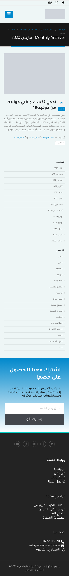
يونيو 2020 (58, 223)
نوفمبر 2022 (57, 180)
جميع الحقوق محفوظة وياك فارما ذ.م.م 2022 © (34, 566)
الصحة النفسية (56, 329)
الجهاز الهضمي (56, 287)
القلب (60, 257)
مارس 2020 (57, 241)
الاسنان (59, 293)
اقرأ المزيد (60, 143)
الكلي (60, 263)
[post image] (34, 73)
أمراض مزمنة (57, 323)
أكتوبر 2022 (57, 187)
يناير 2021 (58, 199)
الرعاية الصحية (56, 311)
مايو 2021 (58, 193)
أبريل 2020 (58, 235)
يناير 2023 (58, 168)
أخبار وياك (58, 281)
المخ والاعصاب (56, 341)
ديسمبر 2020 (56, 205)
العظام (59, 269)
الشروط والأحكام (35, 570)
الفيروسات (34, 138)
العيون (60, 335)
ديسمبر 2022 (56, 174)
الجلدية (59, 317)
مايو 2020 (58, 229)
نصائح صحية (57, 305)
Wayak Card (48, 138)
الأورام (60, 275)
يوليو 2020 (58, 217)
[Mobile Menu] (9, 14)
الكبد (61, 347)
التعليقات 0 (19, 138)
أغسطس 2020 (55, 211)
